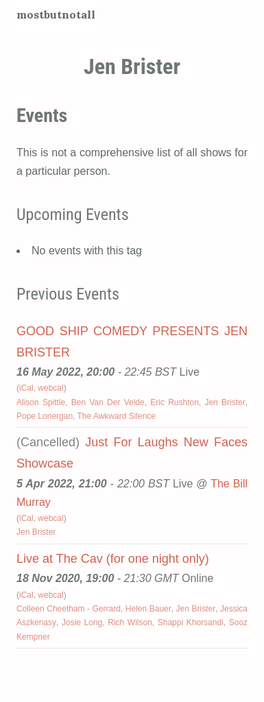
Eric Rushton (174, 402)
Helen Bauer (148, 609)
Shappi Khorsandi (191, 622)
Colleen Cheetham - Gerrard (68, 609)
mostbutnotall (55, 14)
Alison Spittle (40, 402)
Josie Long (82, 622)
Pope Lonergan (44, 416)
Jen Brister (224, 402)
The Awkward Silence (116, 416)
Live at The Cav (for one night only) (112, 559)
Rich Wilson (130, 622)
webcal (50, 388)
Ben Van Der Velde (108, 402)
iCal (26, 388)
